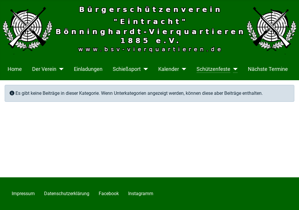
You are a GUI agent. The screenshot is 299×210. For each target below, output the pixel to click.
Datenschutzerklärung (66, 193)
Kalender (168, 69)
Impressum (23, 193)
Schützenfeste (213, 69)
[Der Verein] (60, 69)
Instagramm (140, 193)
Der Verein (44, 69)
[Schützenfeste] (234, 69)
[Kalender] (182, 69)
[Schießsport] (144, 69)
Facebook (109, 193)
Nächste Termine (268, 69)
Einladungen (88, 69)
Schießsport (127, 69)
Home (15, 69)
